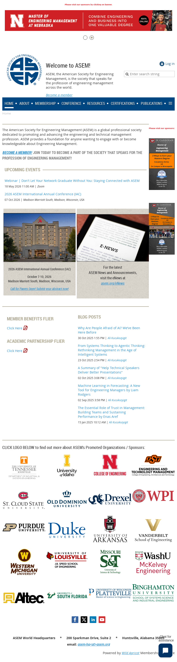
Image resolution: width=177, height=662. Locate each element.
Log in (170, 63)
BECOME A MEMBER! (17, 152)
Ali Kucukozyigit (117, 338)
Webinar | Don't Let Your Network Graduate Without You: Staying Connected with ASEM (72, 180)
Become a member (59, 95)
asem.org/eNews (112, 283)
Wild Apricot (130, 653)
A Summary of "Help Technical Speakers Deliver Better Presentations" (108, 370)
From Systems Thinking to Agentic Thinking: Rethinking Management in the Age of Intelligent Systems (111, 350)
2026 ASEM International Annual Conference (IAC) (43, 194)
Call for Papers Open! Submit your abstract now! (39, 288)
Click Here (15, 328)
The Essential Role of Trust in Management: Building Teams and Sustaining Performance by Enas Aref (111, 412)
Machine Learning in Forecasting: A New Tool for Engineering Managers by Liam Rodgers (109, 390)
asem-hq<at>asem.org (94, 644)
